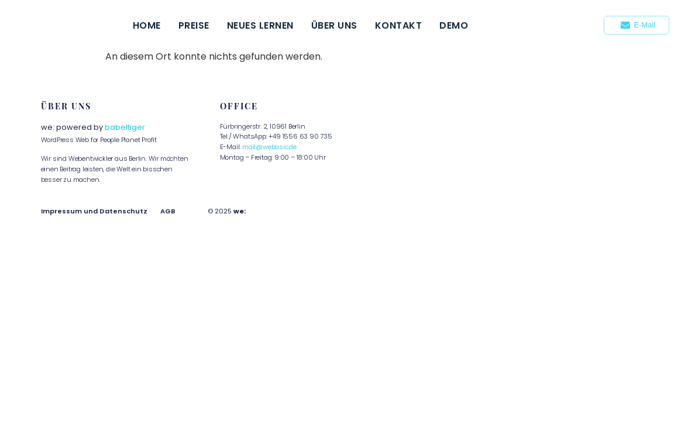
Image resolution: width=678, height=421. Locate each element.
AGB (167, 211)
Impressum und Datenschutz (94, 211)
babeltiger (125, 127)
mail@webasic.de (269, 146)
